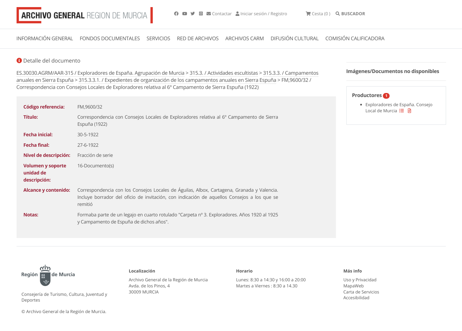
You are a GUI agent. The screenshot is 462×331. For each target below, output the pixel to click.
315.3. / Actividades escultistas (224, 73)
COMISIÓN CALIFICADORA (355, 38)
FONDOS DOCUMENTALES (110, 38)
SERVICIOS (158, 38)
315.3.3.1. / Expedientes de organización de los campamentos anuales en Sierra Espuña (177, 80)
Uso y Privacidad (359, 280)
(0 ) (318, 13)
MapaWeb (353, 286)
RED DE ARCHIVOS (198, 38)
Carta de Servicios (361, 292)
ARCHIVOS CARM (244, 38)
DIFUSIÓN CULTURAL (295, 38)
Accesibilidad (356, 297)
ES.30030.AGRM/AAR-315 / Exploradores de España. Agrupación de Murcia (101, 73)
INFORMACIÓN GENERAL (45, 38)
